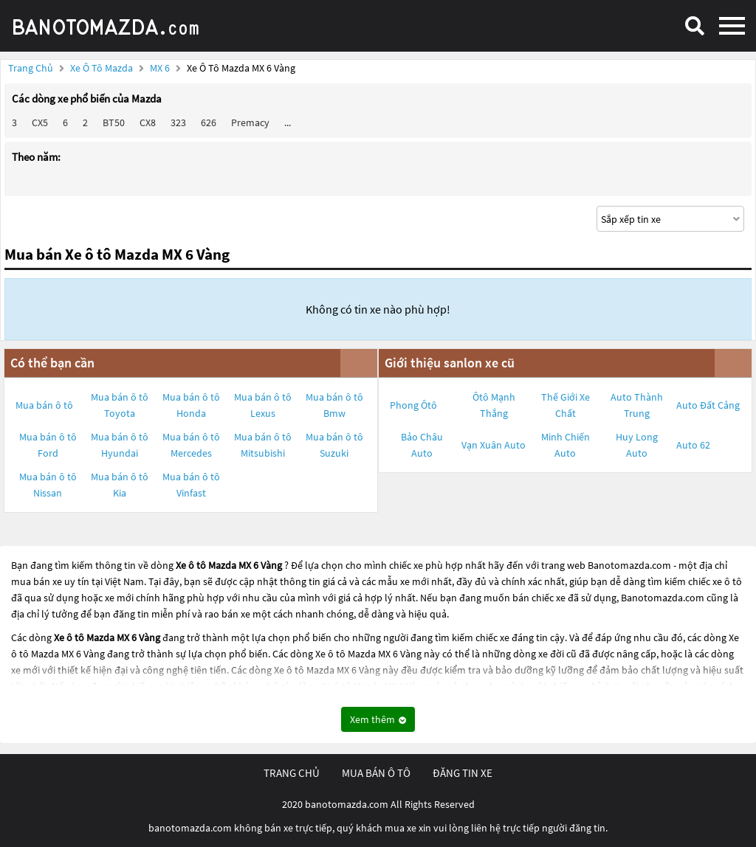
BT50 (114, 122)
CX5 (40, 122)
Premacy (250, 122)
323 (178, 122)
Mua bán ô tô (44, 405)
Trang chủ (30, 68)
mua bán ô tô (376, 773)
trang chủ (292, 773)
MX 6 (161, 68)
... (287, 122)
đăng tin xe (462, 773)
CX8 (148, 122)
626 (208, 122)
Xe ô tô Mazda (101, 68)
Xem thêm (378, 719)
